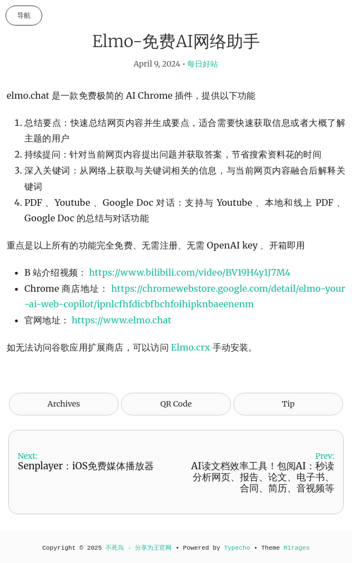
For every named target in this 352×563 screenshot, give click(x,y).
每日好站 (202, 64)
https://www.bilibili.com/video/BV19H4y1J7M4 (189, 272)
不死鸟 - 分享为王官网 (138, 548)
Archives (64, 404)
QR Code (176, 404)
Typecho (237, 548)
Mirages (297, 548)
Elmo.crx (190, 347)
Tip (288, 404)
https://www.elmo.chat (122, 320)
